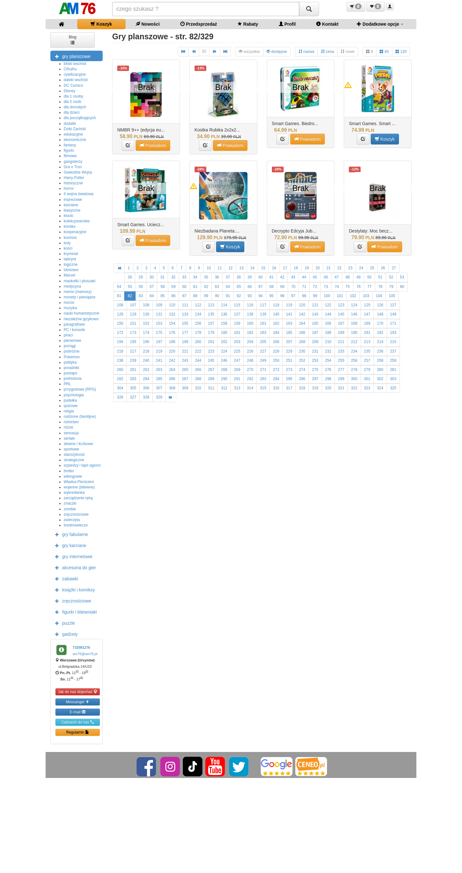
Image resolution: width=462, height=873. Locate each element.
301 (367, 379)
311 (211, 388)
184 (276, 332)
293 (263, 379)
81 (119, 296)
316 (276, 388)
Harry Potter (74, 177)
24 (361, 268)
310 (198, 388)
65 (239, 286)
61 (195, 286)
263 (159, 369)
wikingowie (73, 476)
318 (302, 388)
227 (263, 351)
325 (393, 388)
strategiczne (74, 460)
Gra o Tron (73, 167)
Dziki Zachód (75, 129)
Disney (69, 91)
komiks (69, 226)
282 (120, 379)
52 (391, 277)
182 (250, 332)
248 (250, 360)
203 (237, 342)
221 (185, 351)
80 (402, 286)
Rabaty (248, 24)
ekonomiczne (75, 139)
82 (204, 51)
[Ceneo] (311, 766)
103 (366, 296)
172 (120, 332)
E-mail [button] (77, 712)
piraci (68, 335)
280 (380, 369)
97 (293, 296)
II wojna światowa (78, 194)
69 (282, 286)
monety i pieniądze (79, 297)
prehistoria (72, 378)
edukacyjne (73, 134)
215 (393, 342)
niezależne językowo (81, 319)
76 (358, 286)
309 (185, 388)
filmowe (70, 156)
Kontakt (327, 24)
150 (120, 323)
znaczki (70, 503)
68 (271, 286)
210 (328, 342)
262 (146, 369)
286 (172, 379)
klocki (68, 215)
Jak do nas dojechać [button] (78, 691)
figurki (69, 150)
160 (250, 323)
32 (173, 277)
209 (315, 342)
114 (224, 305)
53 (402, 277)
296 (302, 379)
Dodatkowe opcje (380, 24)
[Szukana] (205, 9)
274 (302, 369)
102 (353, 296)
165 (315, 323)
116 (250, 305)
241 (159, 360)
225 (237, 351)
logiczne (71, 264)
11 (220, 268)
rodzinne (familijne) (80, 416)
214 (380, 342)
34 (195, 277)
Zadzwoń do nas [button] (77, 722)
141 (289, 314)
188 (328, 332)
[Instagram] (171, 766)
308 (172, 388)
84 (152, 296)
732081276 (81, 647)
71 (304, 286)
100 (327, 296)
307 (159, 388)
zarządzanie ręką (78, 498)
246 (224, 360)
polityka (70, 362)
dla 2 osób (72, 101)
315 (263, 388)
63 (217, 286)
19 (307, 268)
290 (224, 379)
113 (211, 305)
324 (380, 388)
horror (69, 188)
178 (198, 332)
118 (276, 305)
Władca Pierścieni (79, 482)
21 (328, 268)
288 (198, 379)
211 (341, 342)
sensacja (71, 433)
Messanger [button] (78, 701)
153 (159, 323)
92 (239, 296)
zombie (70, 509)
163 (289, 323)
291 (237, 379)
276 (328, 369)
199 (185, 342)
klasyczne (72, 210)
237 (393, 351)
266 (198, 369)
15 (263, 268)
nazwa (306, 51)
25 (372, 268)
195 (133, 342)
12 (230, 268)
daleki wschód (75, 80)
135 (211, 314)
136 (224, 314)
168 (354, 323)
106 (120, 305)
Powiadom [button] (153, 145)
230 (302, 351)
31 (162, 277)
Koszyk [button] (385, 139)
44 (304, 277)
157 (211, 323)
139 (263, 314)
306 (146, 388)
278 (354, 369)
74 (337, 286)
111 (185, 305)
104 (379, 296)
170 (380, 323)
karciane (71, 205)
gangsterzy (73, 161)
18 (296, 268)
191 (367, 332)
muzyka (70, 308)
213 (367, 342)
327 (133, 397)
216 (120, 351)
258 (380, 360)
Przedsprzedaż (198, 24)
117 (263, 305)
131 (159, 314)
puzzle (63, 622)
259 (393, 360)
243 (185, 360)
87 (184, 296)
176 (172, 332)
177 (185, 332)
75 (348, 286)
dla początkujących (80, 118)
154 (172, 323)
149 (393, 314)
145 (341, 314)
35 (206, 277)
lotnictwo (71, 270)
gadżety (65, 633)
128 (120, 314)
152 (146, 323)
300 (354, 379)
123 (341, 305)
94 (261, 296)
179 (211, 332)
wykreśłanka (74, 492)
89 (206, 296)
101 (340, 296)
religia (69, 411)
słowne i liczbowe (78, 444)
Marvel (69, 275)
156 (198, 323)
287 (185, 379)
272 (276, 369)
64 (228, 286)
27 (394, 268)
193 (393, 332)
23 (350, 268)
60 (184, 286)
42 (282, 277)
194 (120, 342)
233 (341, 351)
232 (328, 351)
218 (146, 351)
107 (133, 305)
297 (315, 379)
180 (224, 332)
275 (315, 369)
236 (380, 351)
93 (249, 296)
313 (237, 388)
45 (315, 277)
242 (172, 360)
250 (276, 360)
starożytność (74, 454)
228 (276, 351)
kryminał (71, 254)
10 (209, 268)
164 (302, 323)
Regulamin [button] (77, 732)
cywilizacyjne (75, 74)
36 (217, 277)
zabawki (65, 578)
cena (327, 51)
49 (358, 277)
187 (315, 332)
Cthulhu (70, 69)
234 (354, 351)
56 (141, 286)
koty (67, 243)
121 (315, 305)
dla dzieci (72, 112)
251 (289, 360)
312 (224, 388)
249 (263, 360)
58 (162, 286)
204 (250, 342)
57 (152, 286)
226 (250, 351)
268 (224, 369)
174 (146, 332)
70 (293, 286)
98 (304, 296)
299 (341, 379)
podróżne (72, 351)
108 (146, 305)
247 (237, 360)
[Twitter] (239, 766)
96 (282, 296)
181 (237, 332)
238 (120, 360)
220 (172, 351)
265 (185, 369)
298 (328, 379)
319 (315, 388)
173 (133, 332)
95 (271, 296)
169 (367, 323)
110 (172, 305)
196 (146, 342)
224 (224, 351)
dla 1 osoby (73, 96)
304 (120, 388)
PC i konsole (74, 330)
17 (285, 268)
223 (211, 351)
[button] (356, 6)
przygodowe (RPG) (80, 389)
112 (198, 305)
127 (393, 305)
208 (302, 342)
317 (289, 388)
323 (367, 388)
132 (172, 314)
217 (133, 351)
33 (184, 277)
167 (341, 323)
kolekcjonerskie (77, 221)
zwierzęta (72, 520)
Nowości (147, 24)
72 (315, 286)
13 (241, 268)
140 (276, 314)
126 (380, 305)
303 (393, 379)
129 (133, 314)
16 (274, 268)
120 (401, 51)
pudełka (70, 400)
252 (302, 360)
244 (198, 360)
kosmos (70, 237)
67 (261, 286)
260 (120, 369)
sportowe (71, 449)
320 (328, 388)
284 (146, 379)
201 (211, 342)
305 (133, 388)
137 (237, 314)
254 (328, 360)
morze (69, 302)
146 (354, 314)
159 (237, 323)
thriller (69, 471)
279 (367, 369)
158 (224, 323)
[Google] (276, 766)
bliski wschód (75, 63)
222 (198, 351)
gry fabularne (70, 534)
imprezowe (73, 199)
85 (162, 296)
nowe (348, 51)
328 (146, 397)
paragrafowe (74, 324)
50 (369, 277)
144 (328, 314)
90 (217, 296)
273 (289, 369)
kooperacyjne (75, 232)
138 (250, 314)
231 (315, 351)
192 (380, 332)
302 (380, 379)
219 (159, 351)
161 (263, 323)
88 (195, 296)
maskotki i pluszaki (79, 281)
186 (302, 332)
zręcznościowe (76, 514)
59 (173, 286)
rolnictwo (71, 422)
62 (206, 286)
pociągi (70, 346)
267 (211, 369)
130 (146, 314)
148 (380, 314)
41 (271, 277)
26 (383, 268)
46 (326, 277)
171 (393, 323)
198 (172, 342)
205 (263, 342)
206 (276, 342)
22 (339, 268)
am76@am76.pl (85, 654)
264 (172, 369)
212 (354, 342)
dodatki (70, 123)
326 (120, 397)
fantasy (70, 145)
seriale (69, 438)
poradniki (71, 368)
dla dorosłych (75, 107)
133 (185, 314)
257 (367, 360)
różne (68, 427)
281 (393, 369)
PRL (67, 384)
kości (68, 248)
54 (119, 286)
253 (315, 360)
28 (130, 277)
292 (250, 379)
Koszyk (101, 24)
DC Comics (73, 85)
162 (276, 323)
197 (159, 342)
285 (159, 379)
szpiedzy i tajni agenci (82, 465)
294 (276, 379)
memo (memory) (78, 292)
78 (380, 286)
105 (392, 296)
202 (224, 342)
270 (250, 369)
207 (289, 342)
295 (289, 379)
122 (328, 305)
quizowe (71, 406)
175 (159, 332)
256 (354, 360)
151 (133, 323)
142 (302, 314)
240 (146, 360)
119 (289, 305)
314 (250, 388)
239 (133, 360)
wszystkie (249, 51)
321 (341, 388)
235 (367, 351)
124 (354, 305)
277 (341, 369)
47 (337, 277)
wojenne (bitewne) (79, 487)
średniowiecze (76, 525)
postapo (70, 373)
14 (252, 268)
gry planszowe (71, 56)
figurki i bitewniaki (74, 611)
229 (289, 351)
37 (228, 277)
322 (354, 388)
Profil (287, 24)
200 (198, 342)
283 (133, 379)
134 (198, 314)
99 (315, 296)
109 (159, 305)
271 (263, 369)
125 (367, 305)
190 (354, 332)
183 (263, 332)
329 (159, 397)
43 (293, 277)
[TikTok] (192, 766)
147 (367, 314)
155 (185, 323)
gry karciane (69, 545)
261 (133, 369)
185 (289, 332)
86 (173, 296)
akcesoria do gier (74, 567)
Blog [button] (72, 39)
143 (315, 314)
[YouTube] (216, 766)
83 (141, 296)
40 (384, 51)
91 (228, 296)
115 (237, 305)
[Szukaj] (309, 9)
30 (152, 277)
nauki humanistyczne (81, 313)
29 (140, 277)
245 (211, 360)
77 (369, 286)
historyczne (73, 183)
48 (347, 277)
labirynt (70, 259)
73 (326, 286)
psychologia (74, 395)
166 (328, 323)
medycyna (72, 286)
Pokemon (72, 357)
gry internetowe (72, 556)
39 (249, 277)
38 (239, 277)
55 (130, 286)
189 (341, 332)
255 (341, 360)
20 (318, 268)
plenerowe (72, 340)
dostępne (276, 51)
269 (237, 369)
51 (380, 277)
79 (391, 286)
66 (249, 286)
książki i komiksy (73, 589)
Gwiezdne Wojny (78, 172)
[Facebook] (147, 766)
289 (211, 379)
